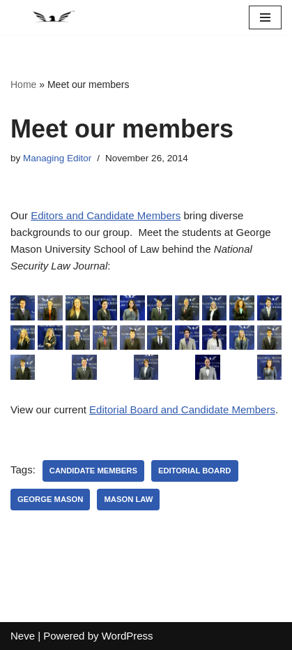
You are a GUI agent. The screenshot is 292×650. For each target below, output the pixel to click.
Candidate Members (93, 470)
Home (23, 84)
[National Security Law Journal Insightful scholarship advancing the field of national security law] (52, 17)
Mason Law (128, 499)
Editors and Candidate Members (105, 215)
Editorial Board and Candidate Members (182, 409)
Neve (22, 636)
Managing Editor (57, 158)
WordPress (127, 636)
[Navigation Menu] (265, 17)
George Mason (50, 499)
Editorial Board (194, 470)
